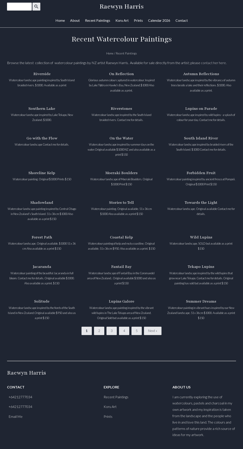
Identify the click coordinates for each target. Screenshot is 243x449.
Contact (182, 20)
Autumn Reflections (201, 73)
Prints (138, 20)
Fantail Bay (121, 266)
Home (60, 20)
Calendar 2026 (159, 20)
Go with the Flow (42, 138)
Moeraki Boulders (121, 172)
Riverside (42, 73)
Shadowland (41, 202)
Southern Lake (41, 108)
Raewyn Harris (121, 6)
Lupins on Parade (201, 108)
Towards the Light (201, 202)
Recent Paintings (97, 20)
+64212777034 (20, 397)
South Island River (201, 138)
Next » (152, 331)
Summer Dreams (201, 301)
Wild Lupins (201, 237)
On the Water (121, 138)
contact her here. (214, 63)
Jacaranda (42, 266)
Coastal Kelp (121, 237)
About (75, 20)
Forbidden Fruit (201, 172)
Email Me (16, 416)
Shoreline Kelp (41, 172)
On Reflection (121, 73)
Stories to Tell (121, 202)
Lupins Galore (121, 301)
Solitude (42, 301)
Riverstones (121, 108)
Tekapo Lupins (201, 266)
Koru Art (122, 20)
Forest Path (42, 237)
